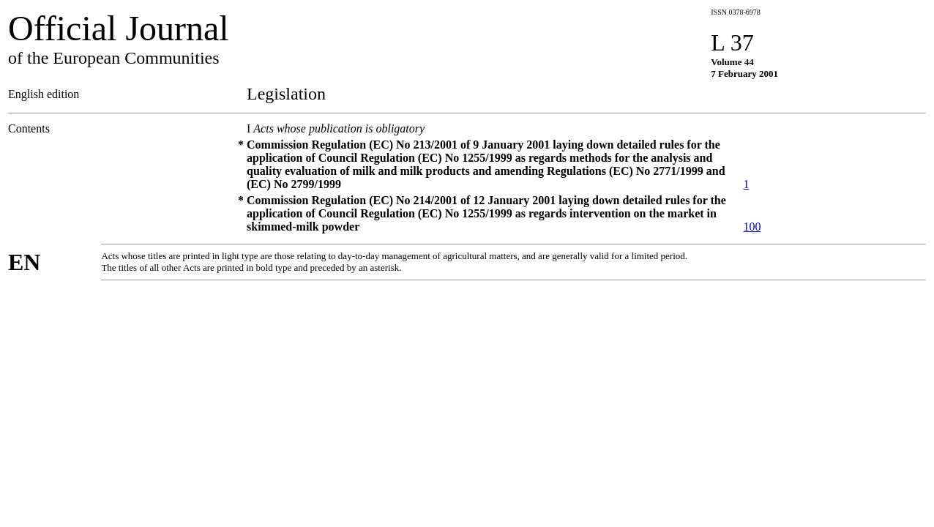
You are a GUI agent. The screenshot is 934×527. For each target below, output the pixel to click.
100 (752, 226)
